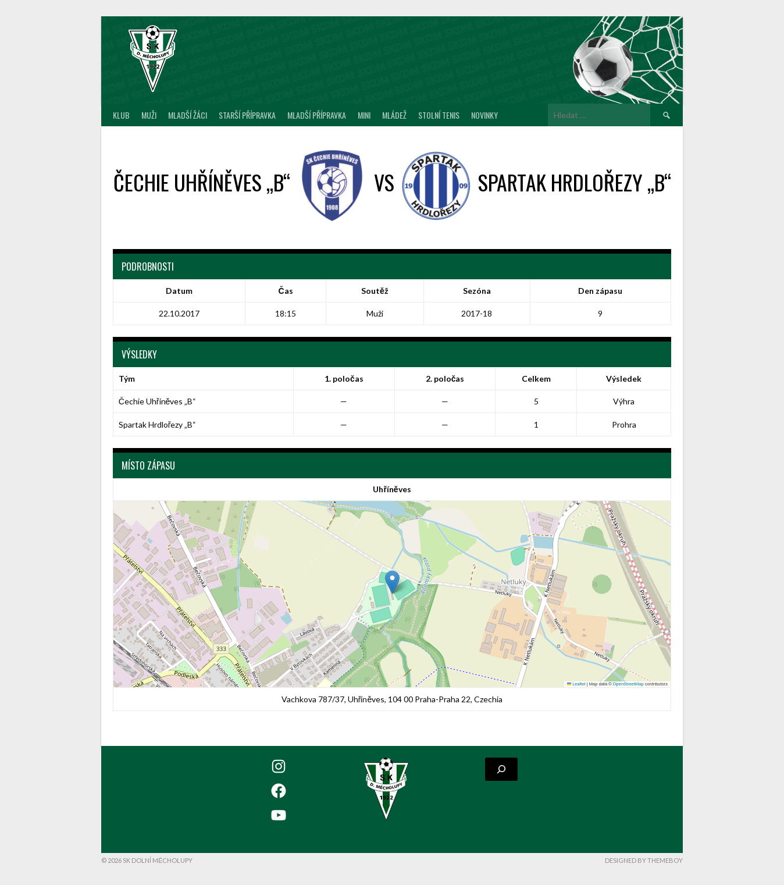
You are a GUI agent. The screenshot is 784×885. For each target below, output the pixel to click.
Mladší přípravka (316, 115)
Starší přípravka (247, 115)
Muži (148, 115)
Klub (121, 115)
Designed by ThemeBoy (644, 860)
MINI (364, 115)
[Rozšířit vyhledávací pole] (501, 769)
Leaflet (576, 684)
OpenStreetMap (628, 684)
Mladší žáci (187, 115)
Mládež (394, 115)
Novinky (484, 115)
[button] (392, 582)
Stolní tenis (438, 115)
